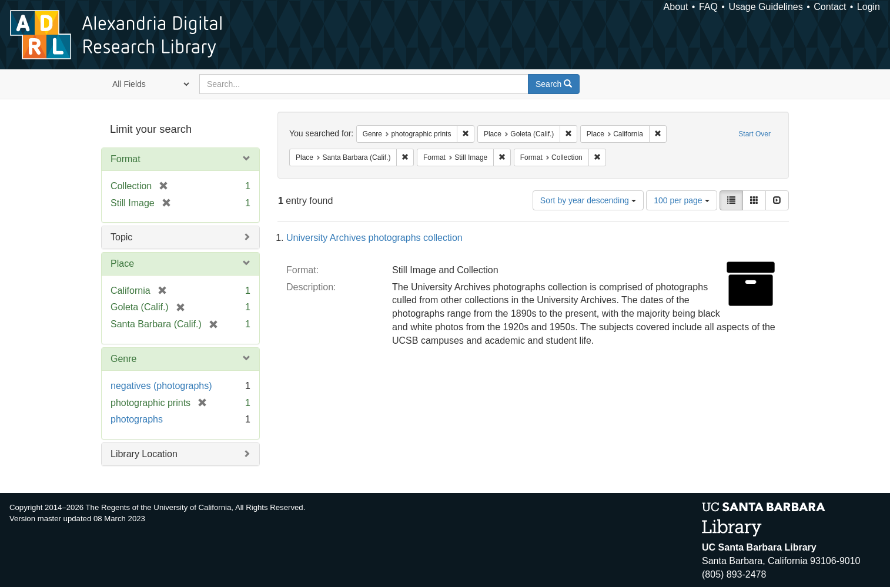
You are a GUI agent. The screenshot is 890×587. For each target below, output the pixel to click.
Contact (830, 7)
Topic (121, 237)
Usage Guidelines (765, 7)
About (676, 7)
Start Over (754, 134)
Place (122, 264)
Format (125, 159)
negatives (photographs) (161, 386)
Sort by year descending (588, 200)
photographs (137, 419)
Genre (123, 359)
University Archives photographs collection (374, 238)
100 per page (681, 200)
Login (868, 7)
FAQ (708, 7)
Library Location (144, 454)
